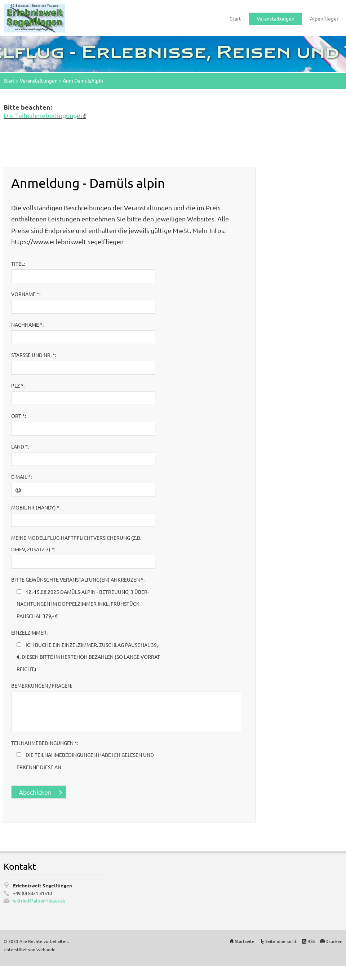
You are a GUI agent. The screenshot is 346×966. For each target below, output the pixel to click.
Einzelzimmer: (29, 632)
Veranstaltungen (275, 18)
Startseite (244, 941)
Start (235, 18)
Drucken (333, 941)
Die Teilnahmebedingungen (44, 115)
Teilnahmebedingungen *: (44, 743)
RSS (311, 941)
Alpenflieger (324, 18)
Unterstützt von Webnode (30, 949)
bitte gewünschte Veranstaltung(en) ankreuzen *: (78, 579)
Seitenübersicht (281, 941)
